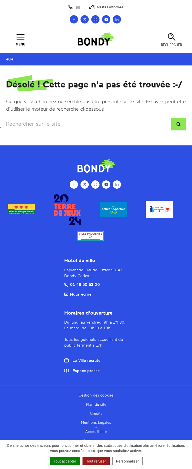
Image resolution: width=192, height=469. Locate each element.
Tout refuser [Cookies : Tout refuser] (96, 461)
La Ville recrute (82, 360)
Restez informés (106, 6)
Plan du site (96, 404)
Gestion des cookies (96, 395)
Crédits (96, 413)
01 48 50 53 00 (82, 284)
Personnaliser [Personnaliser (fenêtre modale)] (127, 461)
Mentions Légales (96, 422)
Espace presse (82, 370)
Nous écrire (78, 294)
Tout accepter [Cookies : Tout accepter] (65, 461)
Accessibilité (96, 431)
